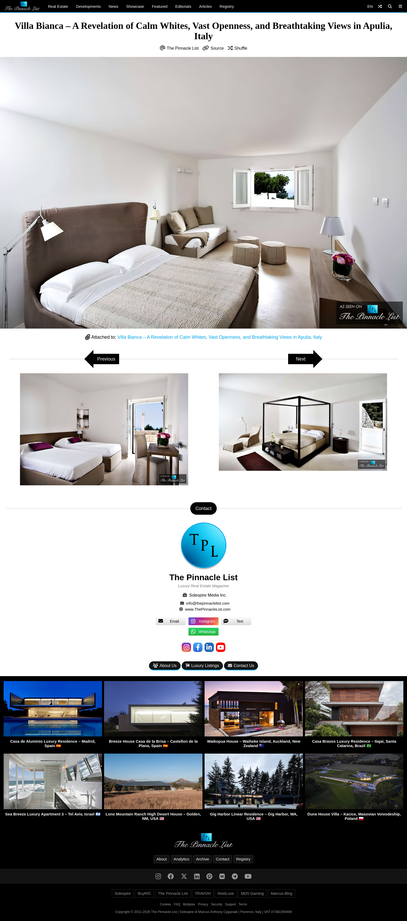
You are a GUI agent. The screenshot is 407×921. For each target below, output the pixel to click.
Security (216, 904)
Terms (243, 904)
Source (217, 48)
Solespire (123, 893)
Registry (227, 6)
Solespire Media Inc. (208, 595)
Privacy (203, 904)
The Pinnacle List (183, 48)
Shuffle (240, 48)
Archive (202, 859)
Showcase (135, 6)
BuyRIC (144, 893)
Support (230, 904)
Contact (222, 859)
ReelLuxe (226, 893)
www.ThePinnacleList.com (207, 609)
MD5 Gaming (252, 893)
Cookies (165, 904)
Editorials (183, 6)
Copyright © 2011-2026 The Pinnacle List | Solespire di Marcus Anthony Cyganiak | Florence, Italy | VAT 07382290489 (203, 912)
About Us (165, 665)
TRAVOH (203, 893)
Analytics (181, 859)
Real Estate (58, 6)
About (162, 859)
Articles (205, 6)
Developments (88, 6)
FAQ (177, 904)
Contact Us (241, 665)
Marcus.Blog (281, 893)
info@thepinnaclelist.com (207, 603)
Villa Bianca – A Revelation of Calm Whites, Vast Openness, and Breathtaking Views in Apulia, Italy (220, 337)
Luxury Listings (202, 665)
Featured (159, 6)
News (113, 6)
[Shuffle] (379, 6)
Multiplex (189, 904)
